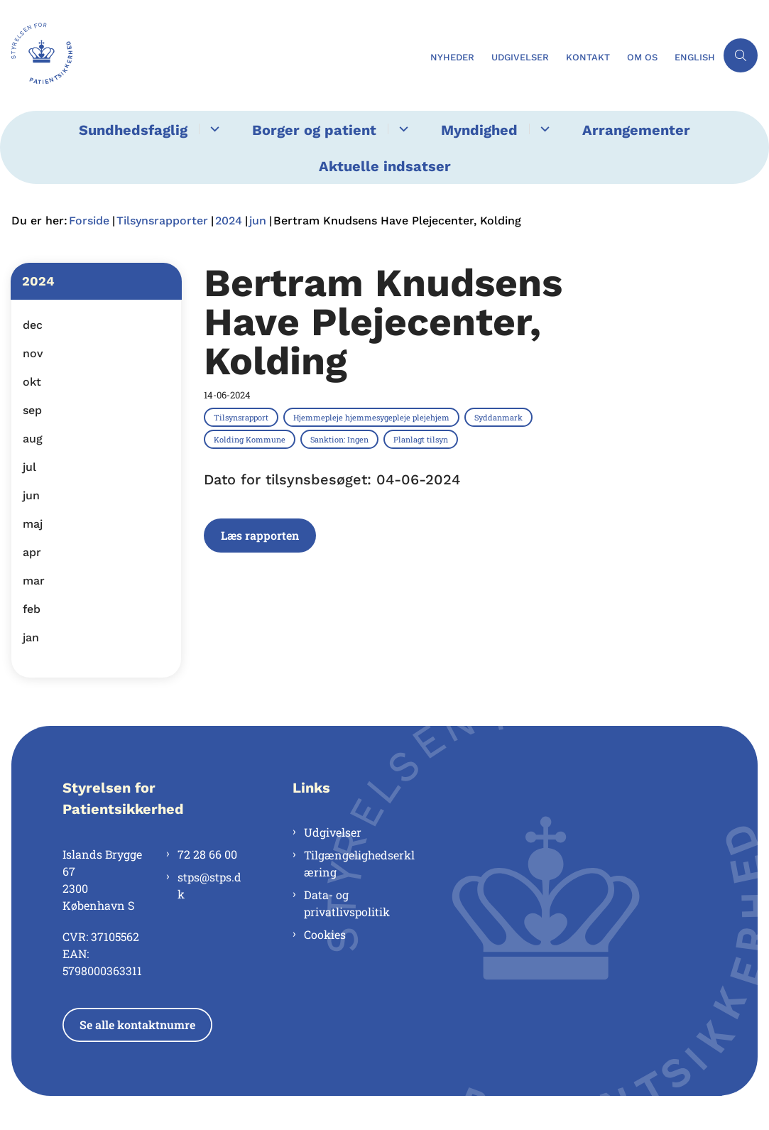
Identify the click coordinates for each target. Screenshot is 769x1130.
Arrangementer (636, 129)
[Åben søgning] (741, 55)
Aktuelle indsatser (385, 166)
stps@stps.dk (209, 885)
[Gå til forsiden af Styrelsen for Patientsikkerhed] (36, 55)
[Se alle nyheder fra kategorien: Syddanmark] (499, 417)
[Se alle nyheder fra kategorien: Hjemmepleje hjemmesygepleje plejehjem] (372, 417)
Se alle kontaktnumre (137, 1024)
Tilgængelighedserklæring (359, 863)
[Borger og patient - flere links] (401, 129)
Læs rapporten (260, 535)
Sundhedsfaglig (133, 129)
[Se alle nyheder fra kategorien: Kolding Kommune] (251, 439)
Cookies (325, 934)
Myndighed (479, 129)
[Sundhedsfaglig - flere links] (213, 129)
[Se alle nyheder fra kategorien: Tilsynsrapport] (242, 417)
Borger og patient (314, 129)
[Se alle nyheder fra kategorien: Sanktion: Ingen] (340, 439)
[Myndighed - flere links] (543, 129)
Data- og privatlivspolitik (347, 903)
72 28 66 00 (207, 854)
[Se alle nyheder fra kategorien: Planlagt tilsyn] (422, 439)
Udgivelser (332, 832)
